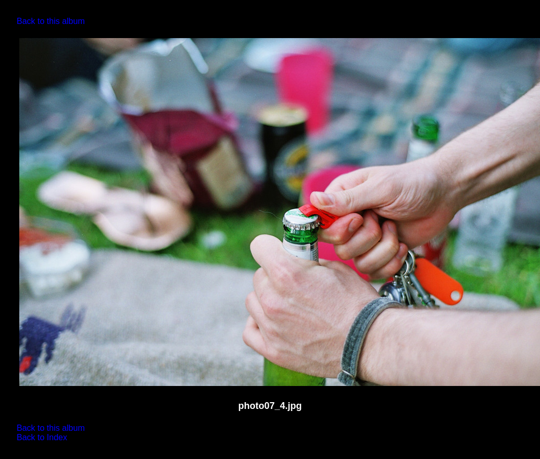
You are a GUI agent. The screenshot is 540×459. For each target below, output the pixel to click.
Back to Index (42, 437)
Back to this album (51, 21)
